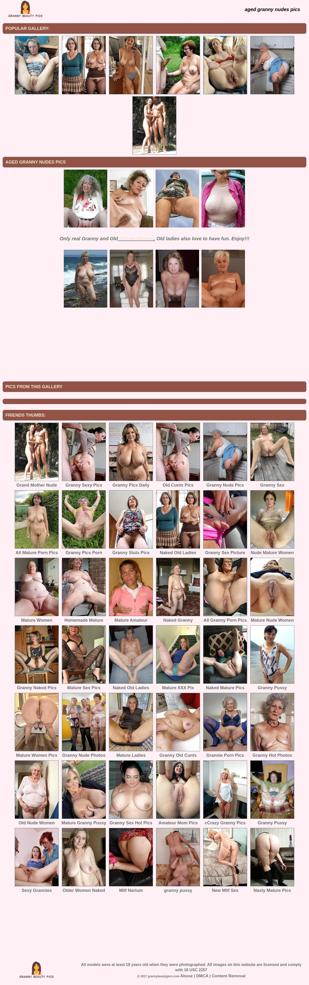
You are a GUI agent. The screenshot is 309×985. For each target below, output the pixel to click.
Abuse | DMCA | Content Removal (213, 976)
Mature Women (136, 238)
